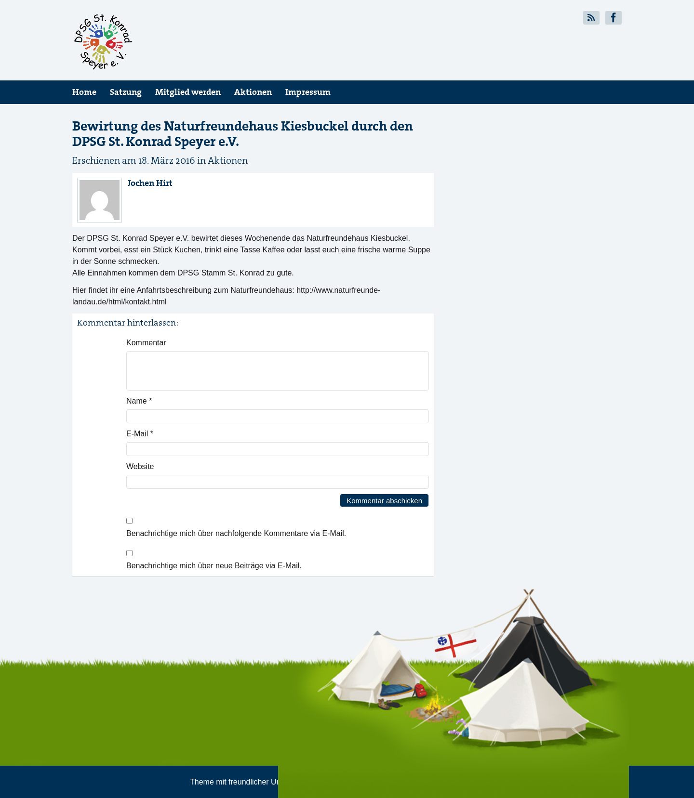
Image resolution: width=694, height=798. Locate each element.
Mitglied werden (188, 92)
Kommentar (146, 343)
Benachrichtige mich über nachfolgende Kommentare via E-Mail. (236, 533)
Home (84, 92)
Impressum (308, 92)
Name (139, 401)
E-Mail (139, 434)
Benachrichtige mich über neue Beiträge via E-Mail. (214, 566)
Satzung (126, 92)
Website (140, 466)
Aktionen (253, 92)
